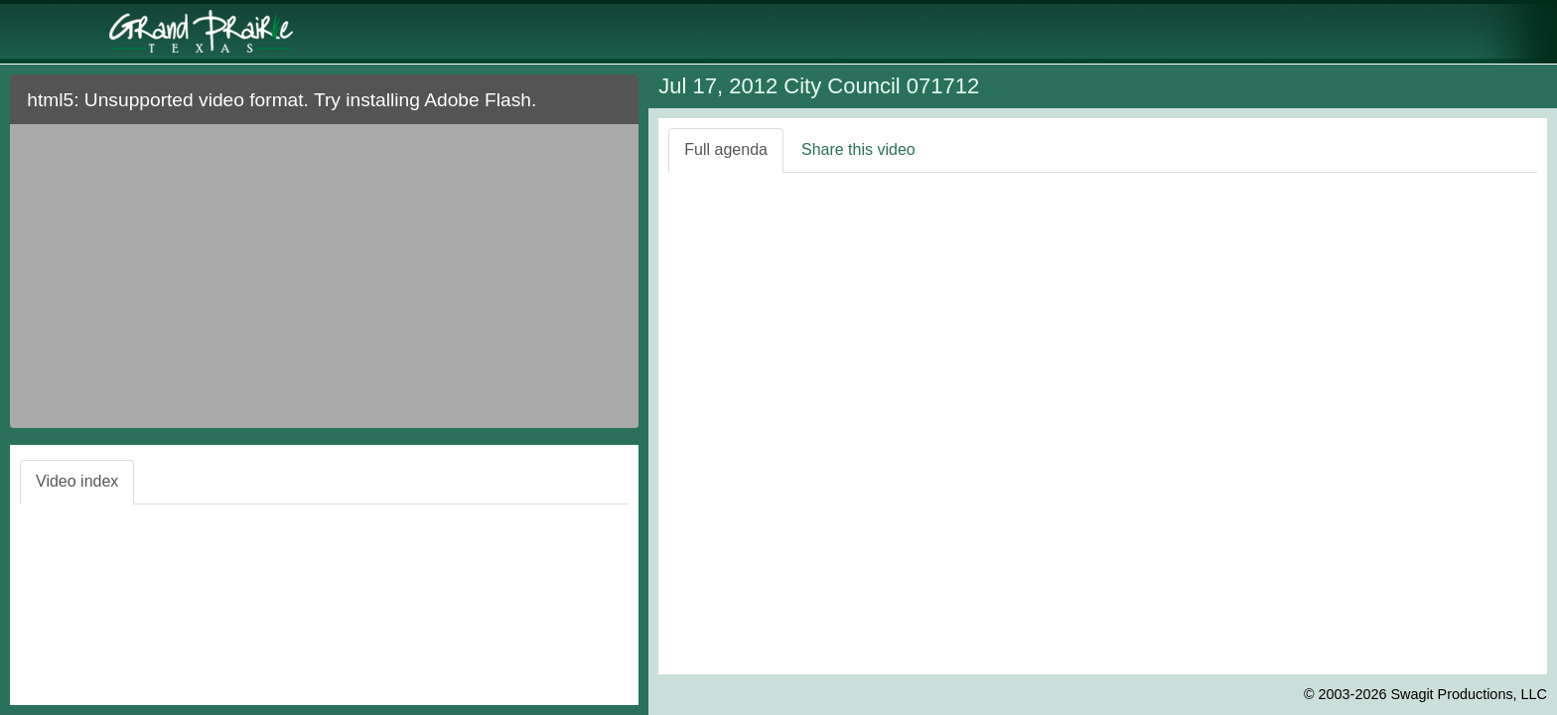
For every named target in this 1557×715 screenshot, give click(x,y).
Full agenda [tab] (726, 149)
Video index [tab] (77, 481)
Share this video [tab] (858, 149)
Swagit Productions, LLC (1468, 694)
